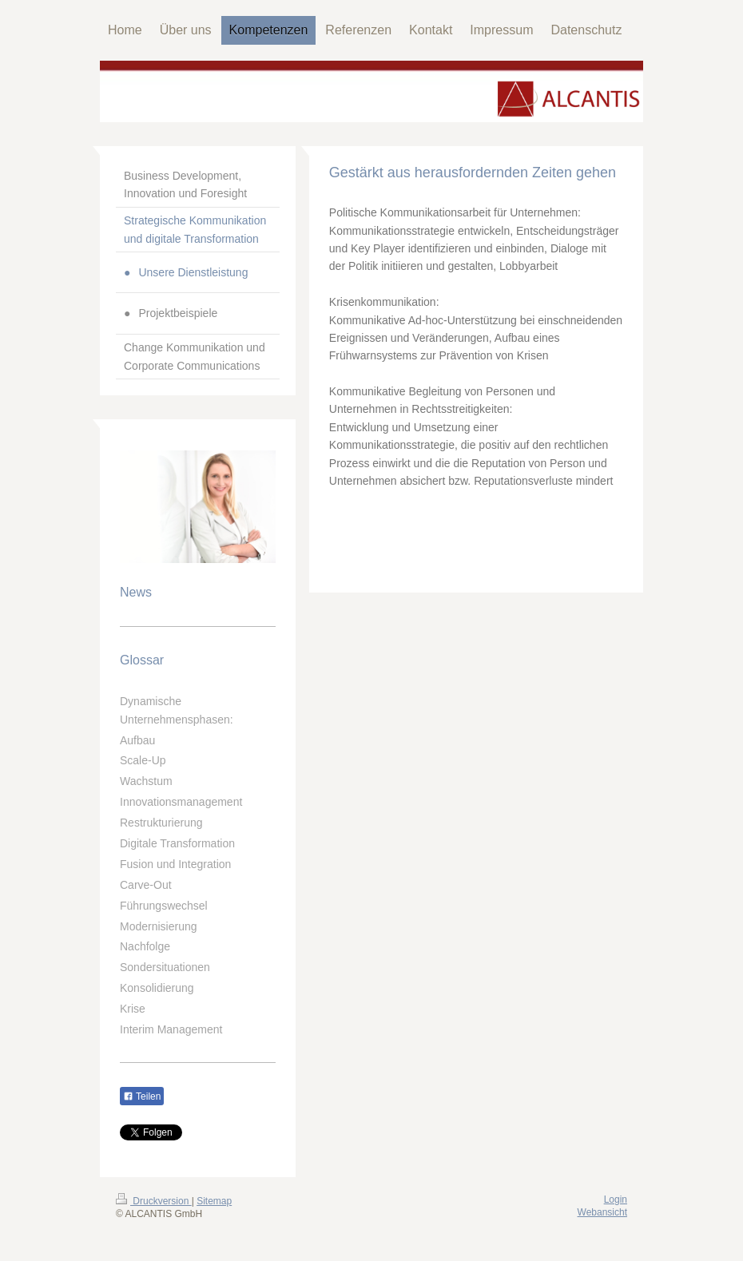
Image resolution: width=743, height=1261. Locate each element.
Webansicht (602, 1212)
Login (615, 1199)
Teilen (142, 1096)
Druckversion (154, 1201)
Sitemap (214, 1201)
